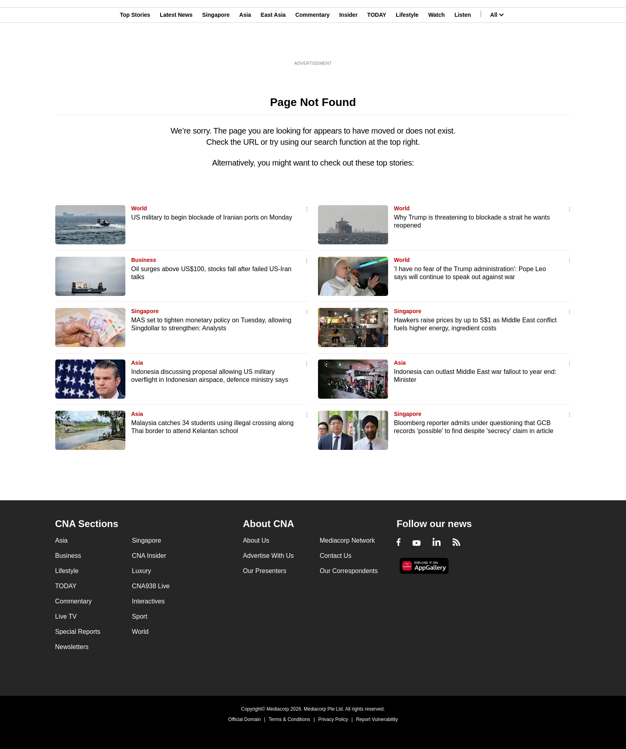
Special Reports (78, 631)
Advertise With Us (268, 555)
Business (143, 260)
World (139, 208)
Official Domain (244, 719)
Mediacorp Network (347, 540)
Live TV (66, 616)
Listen (463, 45)
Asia (245, 45)
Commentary (312, 45)
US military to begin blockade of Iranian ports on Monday (211, 217)
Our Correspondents (349, 570)
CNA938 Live (150, 586)
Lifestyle (407, 45)
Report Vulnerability (377, 719)
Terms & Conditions (289, 719)
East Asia (273, 45)
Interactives (148, 601)
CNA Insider (149, 555)
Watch (436, 45)
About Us (256, 540)
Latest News (176, 45)
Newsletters (72, 646)
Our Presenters (264, 570)
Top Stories (135, 45)
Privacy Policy (333, 719)
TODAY (376, 45)
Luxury (141, 570)
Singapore (215, 45)
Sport (139, 616)
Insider (348, 45)
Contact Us (335, 555)
